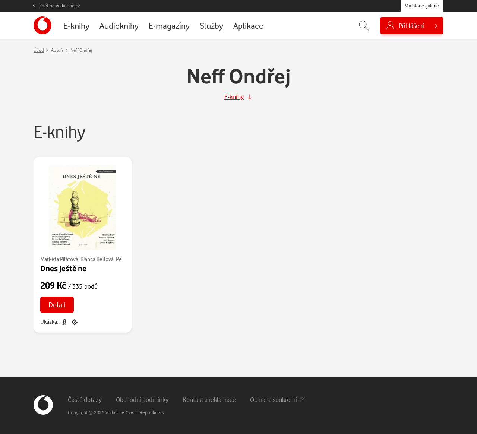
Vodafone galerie (422, 6)
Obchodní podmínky (142, 399)
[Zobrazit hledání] (364, 25)
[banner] (42, 25)
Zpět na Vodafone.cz (59, 6)
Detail (57, 304)
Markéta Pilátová (59, 259)
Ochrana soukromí (277, 399)
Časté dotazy (85, 399)
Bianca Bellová (97, 259)
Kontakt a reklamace (209, 399)
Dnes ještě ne (63, 268)
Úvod (39, 50)
